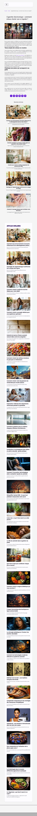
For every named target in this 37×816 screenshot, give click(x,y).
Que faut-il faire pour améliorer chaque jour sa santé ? (18, 564)
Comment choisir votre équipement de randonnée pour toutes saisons (17, 381)
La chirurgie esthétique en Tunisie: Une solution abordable (18, 633)
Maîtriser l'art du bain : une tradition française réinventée (17, 678)
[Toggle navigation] (6, 4)
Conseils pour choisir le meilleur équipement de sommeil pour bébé (18, 165)
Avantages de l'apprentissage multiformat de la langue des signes (18, 187)
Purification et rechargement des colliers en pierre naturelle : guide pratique (18, 450)
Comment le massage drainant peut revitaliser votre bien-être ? (18, 210)
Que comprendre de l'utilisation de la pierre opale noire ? (17, 747)
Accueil (6, 10)
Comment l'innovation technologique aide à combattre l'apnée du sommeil (17, 473)
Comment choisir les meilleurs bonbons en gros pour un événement (18, 358)
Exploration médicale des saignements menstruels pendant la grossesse (17, 404)
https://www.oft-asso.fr (20, 55)
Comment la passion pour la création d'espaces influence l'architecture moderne (17, 428)
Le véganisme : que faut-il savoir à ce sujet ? (17, 792)
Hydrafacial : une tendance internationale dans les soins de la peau (18, 724)
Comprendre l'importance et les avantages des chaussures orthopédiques (18, 701)
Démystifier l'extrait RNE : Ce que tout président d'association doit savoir (17, 496)
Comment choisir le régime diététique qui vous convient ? (18, 587)
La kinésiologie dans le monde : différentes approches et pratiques (16, 770)
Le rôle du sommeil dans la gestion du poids (17, 541)
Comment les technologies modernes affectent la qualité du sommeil (17, 655)
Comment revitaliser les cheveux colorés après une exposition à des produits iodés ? (18, 143)
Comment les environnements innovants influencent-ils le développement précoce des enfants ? (18, 121)
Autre (9, 10)
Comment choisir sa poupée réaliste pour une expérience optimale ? (18, 313)
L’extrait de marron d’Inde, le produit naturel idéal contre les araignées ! (17, 336)
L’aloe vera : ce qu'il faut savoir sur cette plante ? (18, 518)
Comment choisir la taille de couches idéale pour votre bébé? (17, 290)
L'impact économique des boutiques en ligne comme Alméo (18, 610)
